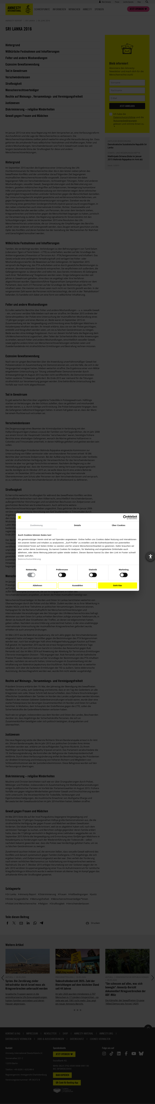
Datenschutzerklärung (29, 559)
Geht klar (117, 585)
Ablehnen (37, 585)
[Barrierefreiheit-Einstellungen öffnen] (150, 556)
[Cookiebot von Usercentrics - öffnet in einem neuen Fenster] (125, 517)
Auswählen (77, 585)
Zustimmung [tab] (36, 525)
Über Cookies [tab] (118, 525)
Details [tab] (77, 525)
